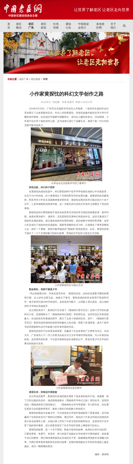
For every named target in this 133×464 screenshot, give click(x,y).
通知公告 (68, 25)
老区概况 (18, 25)
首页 (8, 25)
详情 (45, 79)
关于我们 (113, 25)
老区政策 (43, 25)
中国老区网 (86, 102)
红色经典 (56, 25)
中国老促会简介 (83, 25)
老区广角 (31, 25)
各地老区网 (100, 25)
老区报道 (35, 79)
